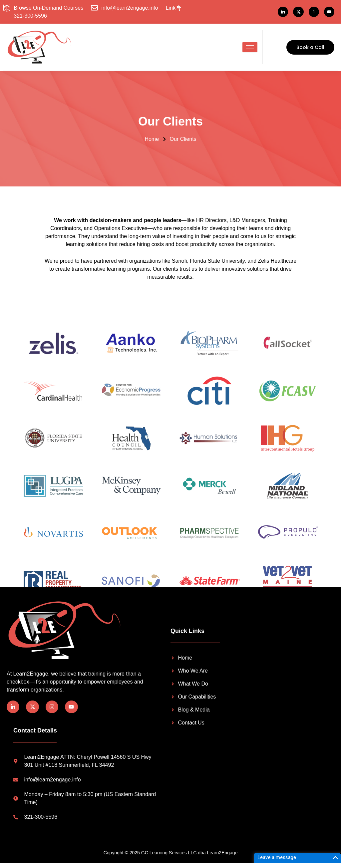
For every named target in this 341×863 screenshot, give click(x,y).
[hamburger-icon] (249, 47)
